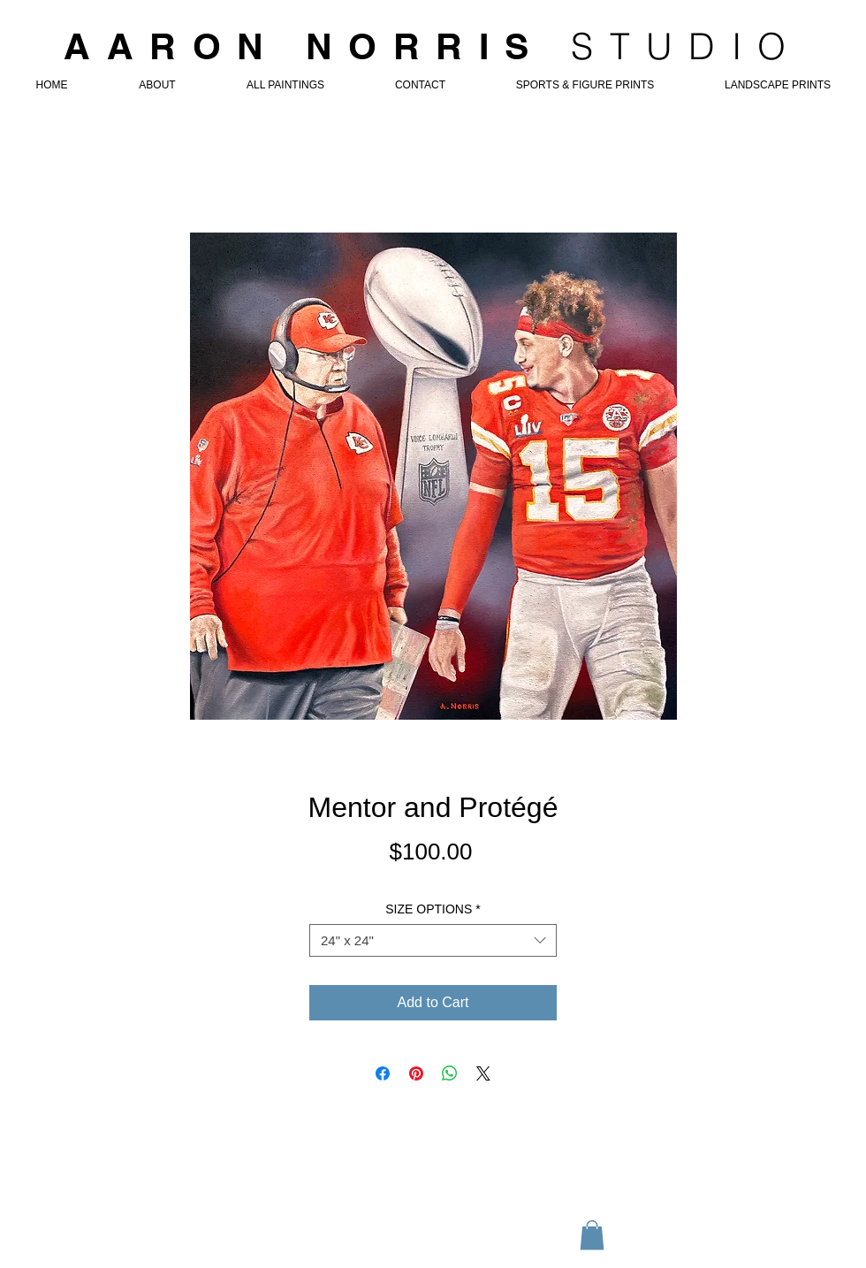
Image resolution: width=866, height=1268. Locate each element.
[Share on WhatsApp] (449, 1073)
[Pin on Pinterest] (416, 1073)
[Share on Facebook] (382, 1073)
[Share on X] (483, 1073)
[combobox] (433, 941)
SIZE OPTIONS (432, 909)
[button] (592, 1234)
